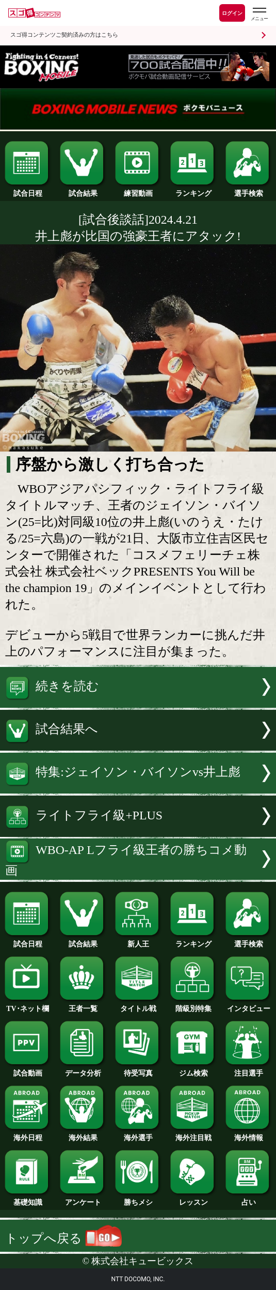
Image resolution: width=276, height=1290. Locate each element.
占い (248, 1199)
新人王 (138, 941)
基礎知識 (28, 1199)
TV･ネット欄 (28, 1005)
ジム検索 (193, 1070)
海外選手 (138, 1134)
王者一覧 (83, 1005)
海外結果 (83, 1134)
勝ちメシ (138, 1199)
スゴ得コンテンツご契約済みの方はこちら (64, 35)
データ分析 (83, 1070)
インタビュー (248, 1005)
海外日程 (28, 1134)
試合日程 (28, 190)
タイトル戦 (138, 1005)
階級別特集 (193, 1005)
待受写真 (138, 1070)
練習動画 (138, 190)
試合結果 (83, 190)
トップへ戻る (63, 1238)
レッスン (193, 1199)
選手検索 (248, 190)
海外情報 (248, 1134)
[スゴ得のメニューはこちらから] (259, 14)
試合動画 (28, 1070)
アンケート (83, 1199)
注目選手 (248, 1070)
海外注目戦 (193, 1134)
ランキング (193, 190)
